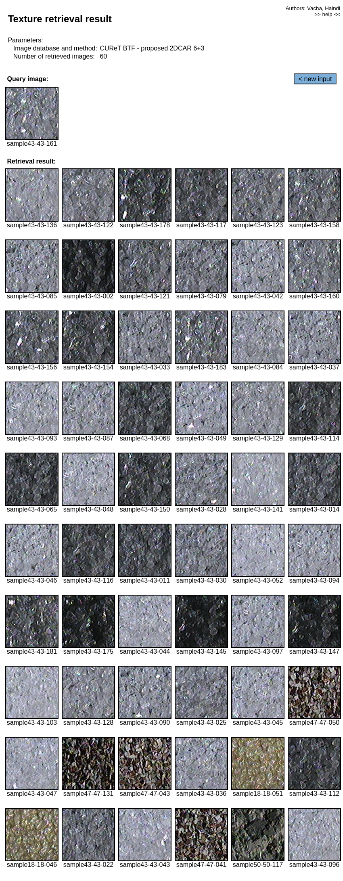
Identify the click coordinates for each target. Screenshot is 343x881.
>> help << (327, 14)
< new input (315, 79)
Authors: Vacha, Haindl (313, 8)
